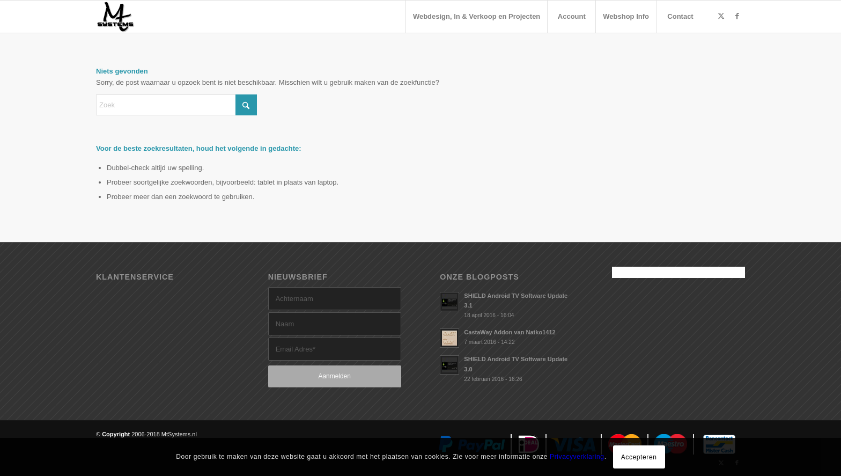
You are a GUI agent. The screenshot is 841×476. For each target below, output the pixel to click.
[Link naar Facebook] (737, 16)
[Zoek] (176, 104)
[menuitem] (476, 17)
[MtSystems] (115, 17)
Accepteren (639, 457)
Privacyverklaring (577, 456)
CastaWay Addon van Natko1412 (509, 332)
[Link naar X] (721, 16)
